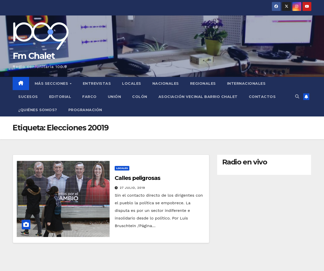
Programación (85, 110)
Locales (131, 83)
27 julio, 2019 (132, 188)
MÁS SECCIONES (52, 83)
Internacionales (246, 83)
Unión (114, 96)
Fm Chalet (34, 55)
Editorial (60, 96)
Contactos (262, 96)
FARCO (89, 96)
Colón (139, 96)
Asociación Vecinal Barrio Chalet (198, 96)
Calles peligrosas (137, 178)
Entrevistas (97, 83)
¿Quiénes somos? (37, 110)
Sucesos (28, 96)
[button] (297, 96)
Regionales (203, 83)
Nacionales (165, 83)
